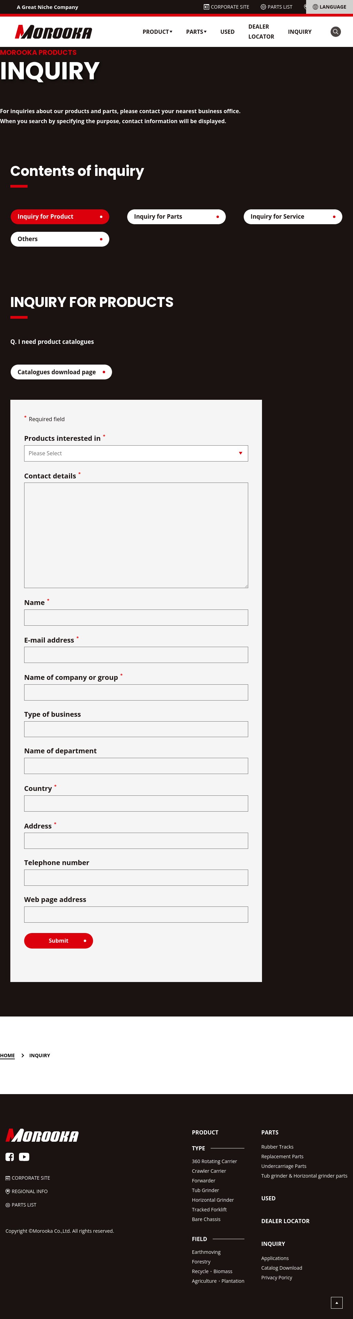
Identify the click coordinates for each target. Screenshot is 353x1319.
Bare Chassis (206, 1219)
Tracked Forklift (209, 1209)
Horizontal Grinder (213, 1200)
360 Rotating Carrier (214, 1161)
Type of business (52, 715)
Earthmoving (206, 1252)
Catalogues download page (57, 372)
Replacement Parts (282, 1156)
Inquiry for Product (45, 216)
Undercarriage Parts (283, 1166)
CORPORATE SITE (230, 6)
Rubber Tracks (277, 1146)
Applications (275, 1258)
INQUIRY (300, 32)
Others (28, 239)
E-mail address (51, 640)
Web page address (55, 900)
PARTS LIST (280, 6)
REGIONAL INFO (329, 6)
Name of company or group (73, 677)
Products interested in (64, 438)
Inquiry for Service (277, 216)
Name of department (60, 751)
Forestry (201, 1261)
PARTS (270, 1132)
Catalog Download (281, 1268)
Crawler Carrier (209, 1171)
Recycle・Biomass (212, 1271)
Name (36, 602)
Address (40, 826)
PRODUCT (205, 1132)
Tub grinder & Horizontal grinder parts (304, 1175)
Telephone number (56, 863)
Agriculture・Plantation (218, 1281)
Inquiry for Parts (158, 216)
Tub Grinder (205, 1190)
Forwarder (203, 1180)
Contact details (52, 476)
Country (40, 788)
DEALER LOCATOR (261, 31)
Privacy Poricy (276, 1277)
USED (227, 32)
